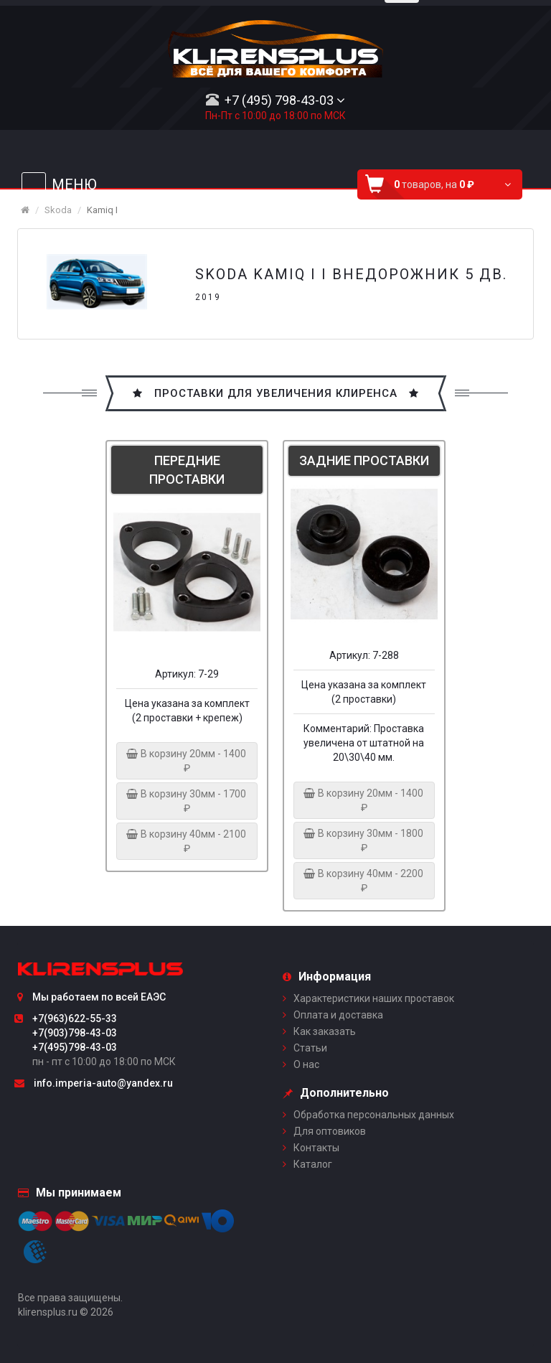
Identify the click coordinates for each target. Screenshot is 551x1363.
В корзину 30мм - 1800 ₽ (364, 840)
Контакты (316, 1147)
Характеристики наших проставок (373, 998)
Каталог (312, 1164)
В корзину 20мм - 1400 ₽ (187, 761)
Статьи (310, 1048)
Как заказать (324, 1031)
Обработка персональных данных (373, 1114)
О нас (306, 1064)
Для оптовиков (329, 1131)
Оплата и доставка (338, 1015)
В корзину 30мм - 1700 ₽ (187, 801)
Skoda (58, 210)
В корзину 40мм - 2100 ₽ (187, 841)
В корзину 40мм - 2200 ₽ (364, 881)
